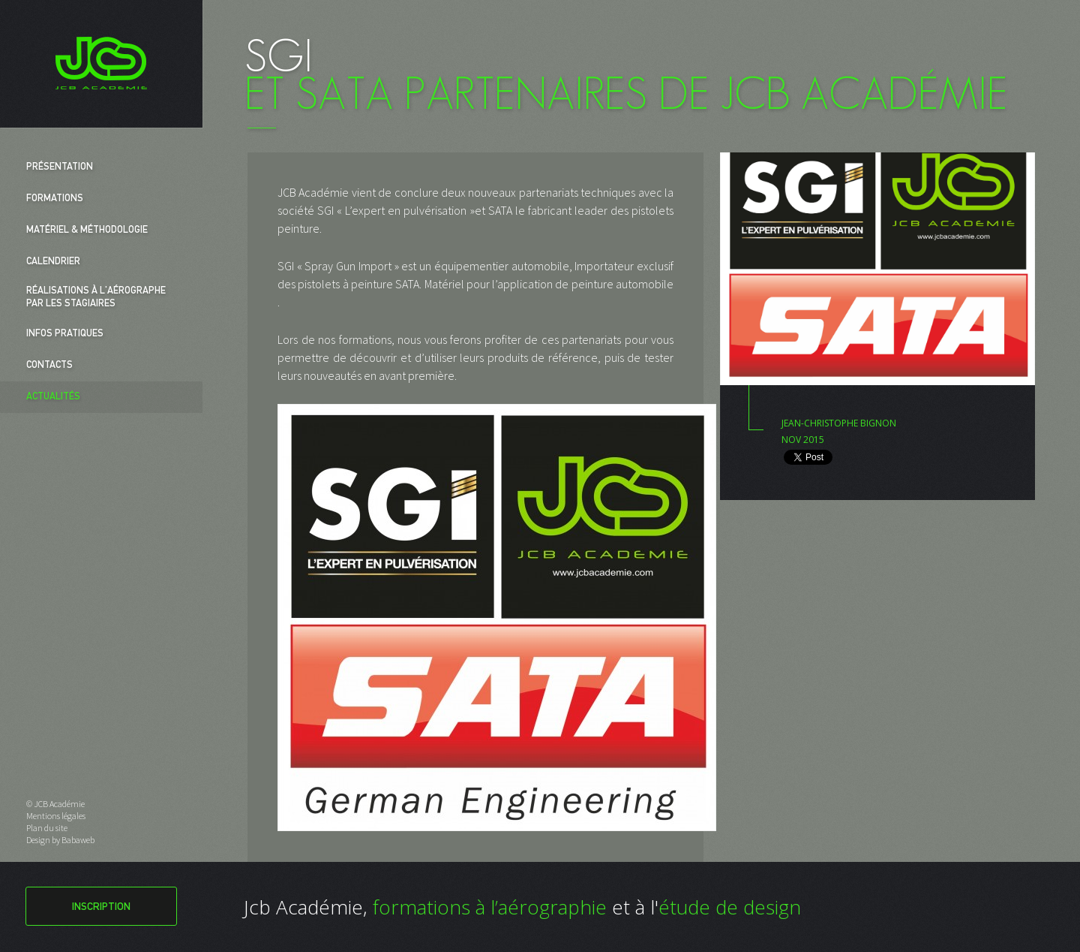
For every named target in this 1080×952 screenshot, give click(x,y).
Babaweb (78, 839)
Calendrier (53, 262)
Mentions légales (56, 815)
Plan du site (47, 827)
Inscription (101, 907)
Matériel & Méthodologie (87, 231)
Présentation (59, 168)
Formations (54, 199)
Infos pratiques (65, 334)
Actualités (53, 397)
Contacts (49, 366)
